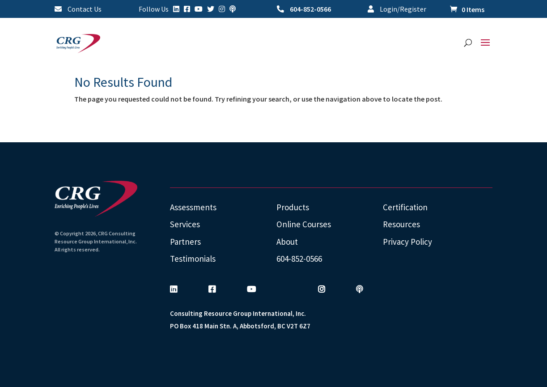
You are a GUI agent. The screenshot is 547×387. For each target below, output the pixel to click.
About (287, 241)
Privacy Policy (407, 241)
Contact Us (78, 9)
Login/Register (397, 9)
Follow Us (154, 9)
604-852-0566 (304, 9)
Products (292, 207)
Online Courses (303, 224)
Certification (405, 207)
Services (185, 224)
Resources (401, 224)
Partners (185, 241)
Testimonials (193, 258)
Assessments (193, 207)
